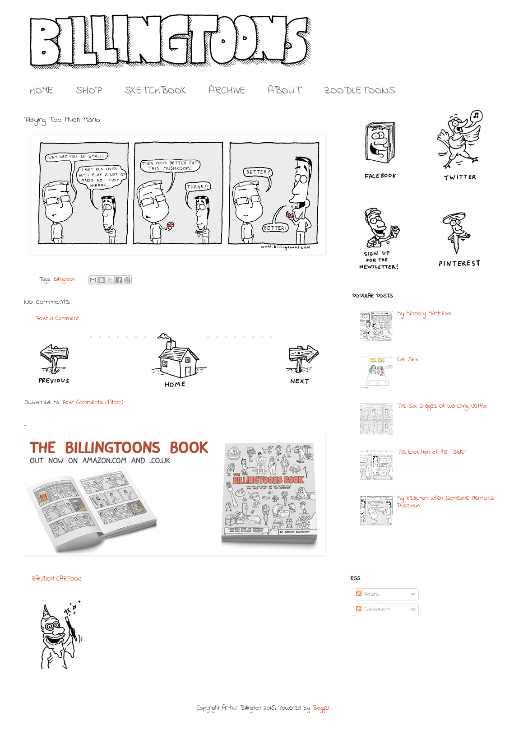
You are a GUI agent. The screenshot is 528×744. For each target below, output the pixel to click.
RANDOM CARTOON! (57, 579)
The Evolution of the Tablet (431, 452)
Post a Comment (57, 318)
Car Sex (407, 359)
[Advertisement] (259, 631)
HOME (41, 91)
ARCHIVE (227, 91)
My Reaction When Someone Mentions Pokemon (445, 502)
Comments (373, 609)
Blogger (321, 708)
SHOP (89, 91)
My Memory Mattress (424, 313)
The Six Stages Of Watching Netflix (441, 406)
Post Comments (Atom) (92, 402)
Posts (367, 594)
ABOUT (284, 91)
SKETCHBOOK (155, 91)
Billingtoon (64, 279)
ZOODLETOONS (359, 91)
